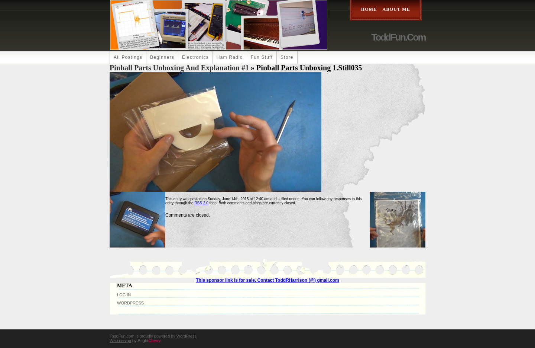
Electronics (195, 57)
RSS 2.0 (201, 203)
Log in (124, 295)
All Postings (128, 57)
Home (369, 9)
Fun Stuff (262, 57)
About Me (396, 9)
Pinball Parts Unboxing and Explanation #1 (179, 68)
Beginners (162, 57)
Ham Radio (230, 57)
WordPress (130, 303)
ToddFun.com (398, 37)
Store (287, 57)
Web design (120, 340)
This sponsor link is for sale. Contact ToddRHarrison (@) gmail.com (267, 280)
